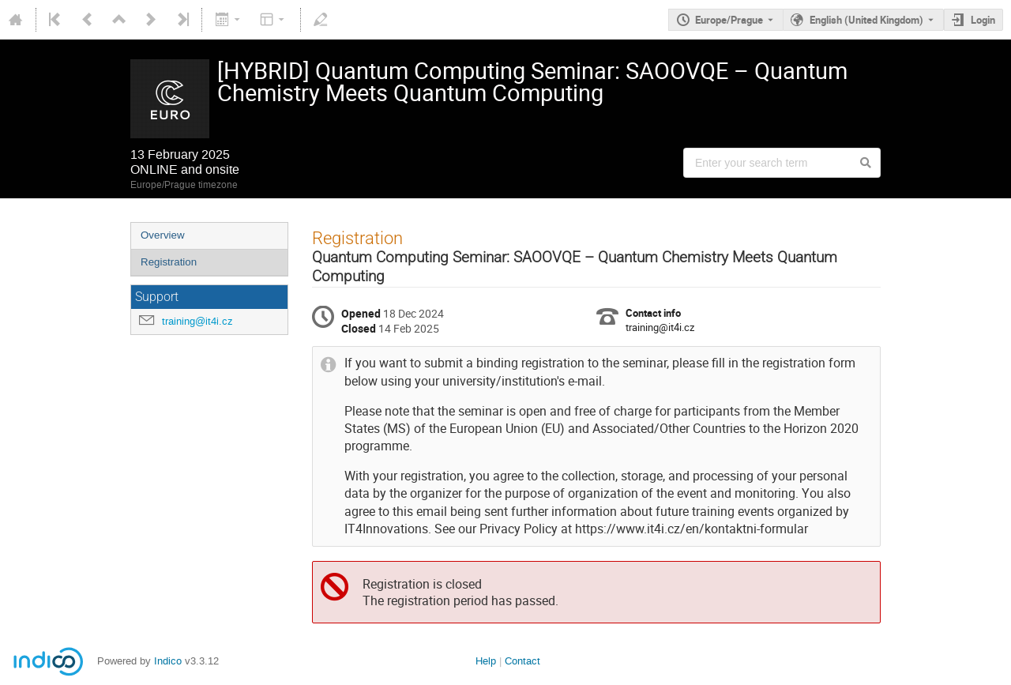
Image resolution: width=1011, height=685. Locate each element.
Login (983, 20)
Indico (168, 661)
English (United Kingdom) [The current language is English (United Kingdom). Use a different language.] (866, 20)
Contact (522, 661)
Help (485, 661)
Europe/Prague (729, 20)
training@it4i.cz (197, 321)
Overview (163, 235)
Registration (169, 262)
